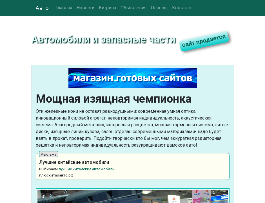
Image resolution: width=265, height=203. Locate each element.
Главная (63, 7)
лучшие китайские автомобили (87, 169)
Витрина (107, 7)
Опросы (159, 7)
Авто (42, 8)
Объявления (133, 7)
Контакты (182, 7)
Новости (85, 7)
